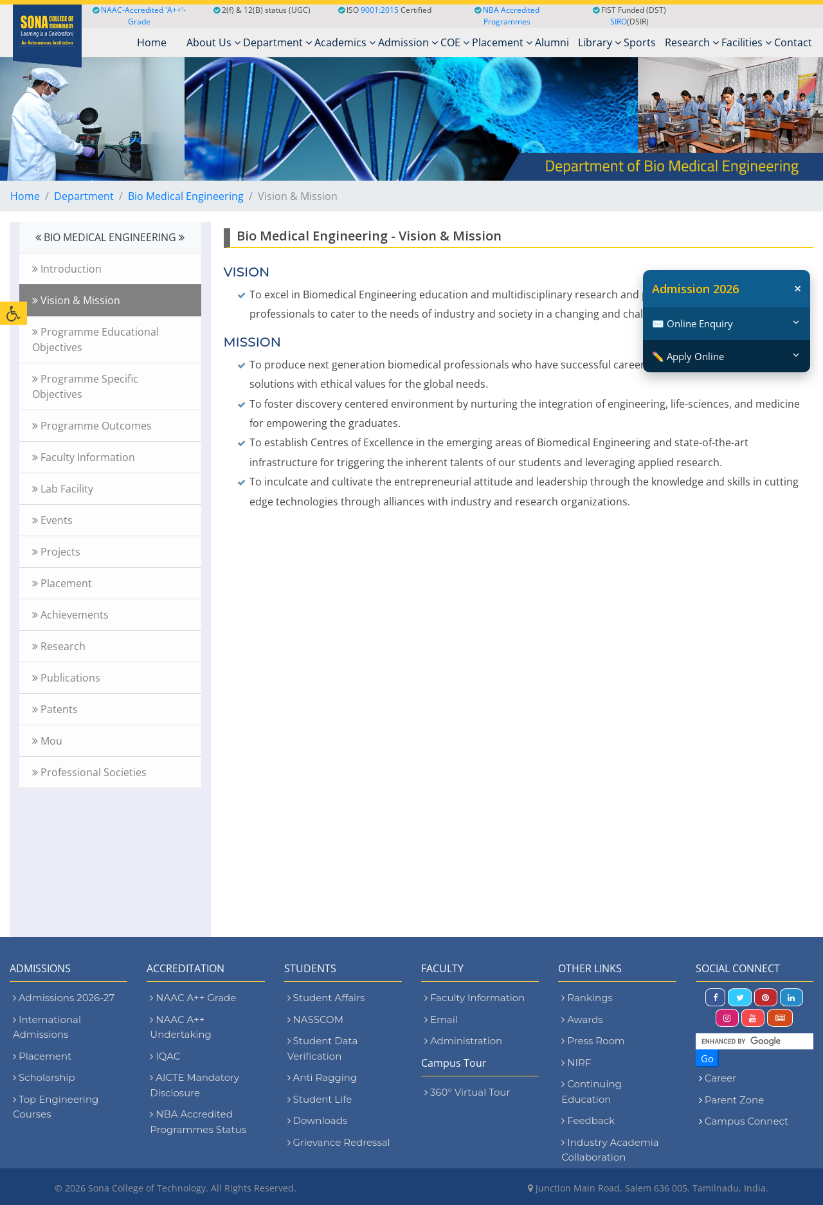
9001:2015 (380, 10)
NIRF (576, 1062)
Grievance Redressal (338, 1142)
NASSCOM (315, 1019)
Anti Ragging (322, 1077)
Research (692, 42)
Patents (55, 709)
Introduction (67, 269)
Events (52, 520)
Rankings (586, 998)
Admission (408, 42)
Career (720, 1078)
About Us (213, 42)
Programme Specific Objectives (85, 386)
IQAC (165, 1056)
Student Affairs (326, 998)
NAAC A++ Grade (193, 998)
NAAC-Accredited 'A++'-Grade (139, 16)
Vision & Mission (76, 300)
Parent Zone (734, 1100)
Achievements (70, 615)
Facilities (746, 42)
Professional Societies (89, 772)
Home (25, 196)
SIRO (618, 21)
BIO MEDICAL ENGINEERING (110, 237)
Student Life (319, 1099)
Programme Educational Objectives (95, 339)
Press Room (592, 1041)
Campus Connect (746, 1121)
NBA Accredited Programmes (511, 16)
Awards (581, 1019)
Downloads (317, 1120)
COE (454, 42)
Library (599, 42)
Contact (793, 42)
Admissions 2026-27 (63, 998)
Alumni (552, 42)
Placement (502, 42)
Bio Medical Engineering (186, 196)
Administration (463, 1041)
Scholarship (44, 1077)
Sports (640, 42)
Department (277, 42)
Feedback (588, 1120)
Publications (66, 678)
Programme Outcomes (92, 426)
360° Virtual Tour (467, 1092)
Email (441, 1019)
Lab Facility (62, 489)
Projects (56, 552)
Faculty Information (83, 457)
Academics (344, 42)
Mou (47, 741)
